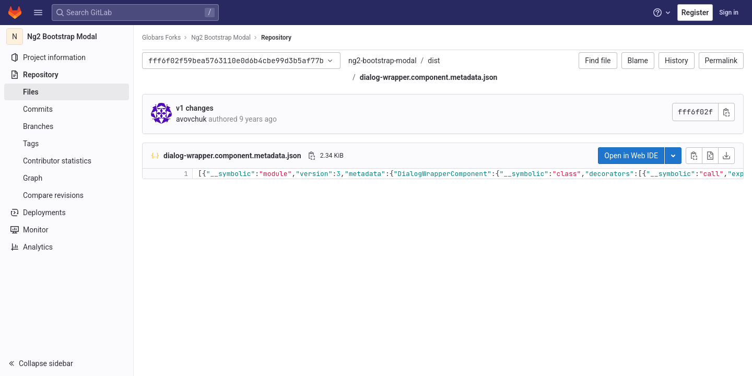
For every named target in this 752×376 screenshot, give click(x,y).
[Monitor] (66, 229)
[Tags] (66, 143)
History (676, 60)
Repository (276, 37)
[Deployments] (66, 212)
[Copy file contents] (694, 155)
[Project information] (66, 57)
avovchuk (191, 119)
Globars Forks (161, 37)
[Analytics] (66, 247)
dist (434, 60)
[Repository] (66, 74)
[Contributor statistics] (66, 160)
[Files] (66, 92)
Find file (597, 60)
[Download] (726, 155)
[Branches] (66, 126)
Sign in (728, 12)
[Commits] (66, 109)
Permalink (721, 60)
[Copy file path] (311, 155)
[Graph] (66, 178)
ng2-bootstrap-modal (382, 60)
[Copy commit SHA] (726, 112)
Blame (638, 60)
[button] (38, 12)
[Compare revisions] (66, 195)
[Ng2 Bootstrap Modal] (67, 36)
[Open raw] (710, 155)
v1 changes (195, 108)
